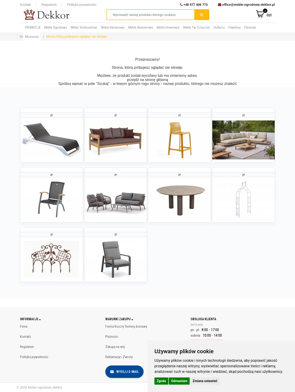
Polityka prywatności (81, 4)
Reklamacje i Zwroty (119, 357)
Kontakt (25, 4)
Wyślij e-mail (124, 372)
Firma (23, 326)
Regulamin (49, 4)
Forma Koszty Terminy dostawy (126, 326)
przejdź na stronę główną (147, 80)
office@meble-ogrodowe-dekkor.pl (246, 4)
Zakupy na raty (115, 347)
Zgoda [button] (161, 381)
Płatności (111, 337)
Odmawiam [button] (179, 381)
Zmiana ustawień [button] (204, 381)
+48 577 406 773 (194, 4)
